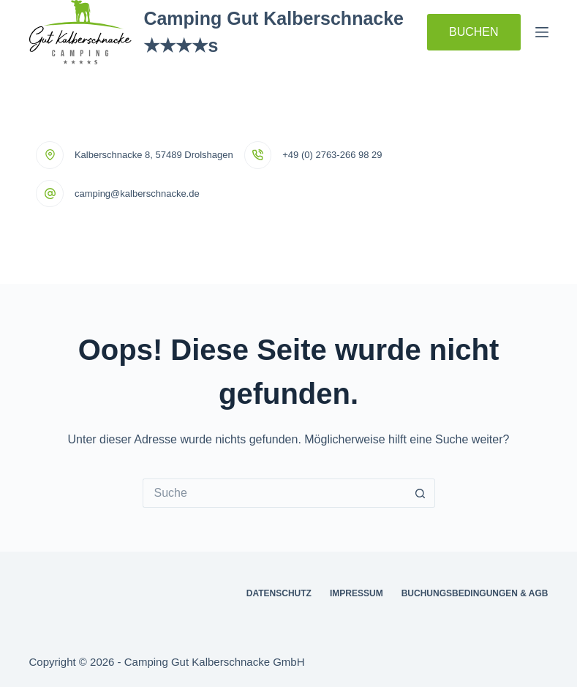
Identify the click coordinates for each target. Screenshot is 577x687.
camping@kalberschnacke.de (137, 193)
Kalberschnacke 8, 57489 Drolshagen (154, 154)
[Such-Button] (420, 493)
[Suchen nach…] (274, 493)
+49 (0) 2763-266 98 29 (332, 154)
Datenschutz (279, 593)
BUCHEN (474, 32)
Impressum (356, 593)
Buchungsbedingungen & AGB (474, 593)
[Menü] (541, 32)
